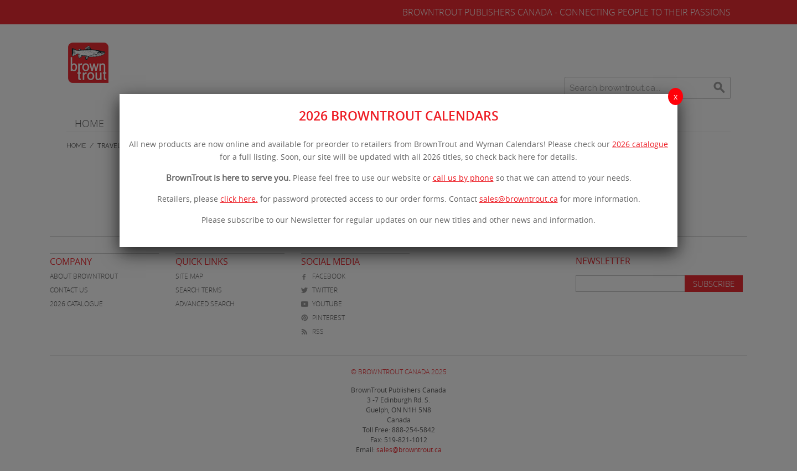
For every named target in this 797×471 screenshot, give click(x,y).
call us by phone (463, 177)
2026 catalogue (640, 144)
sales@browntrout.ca (518, 198)
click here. (239, 198)
